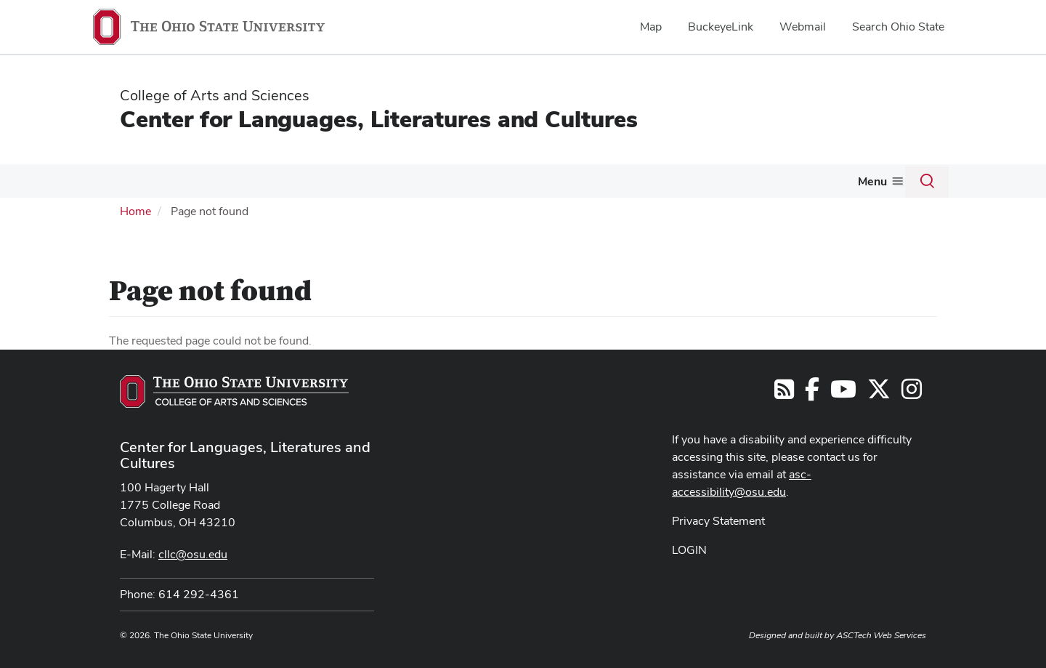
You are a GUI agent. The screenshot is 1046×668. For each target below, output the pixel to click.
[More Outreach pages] (594, 184)
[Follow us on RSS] (784, 392)
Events (718, 180)
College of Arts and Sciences (214, 95)
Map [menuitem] (651, 26)
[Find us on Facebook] (812, 392)
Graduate (370, 180)
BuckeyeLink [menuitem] (720, 26)
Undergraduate (278, 180)
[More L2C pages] (217, 184)
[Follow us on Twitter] (879, 392)
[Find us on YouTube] (843, 392)
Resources (644, 180)
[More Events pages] (741, 184)
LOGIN (689, 548)
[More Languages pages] (166, 184)
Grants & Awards (467, 180)
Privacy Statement (718, 519)
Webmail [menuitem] (802, 26)
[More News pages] (800, 184)
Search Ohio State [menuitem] (898, 26)
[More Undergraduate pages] (323, 184)
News (779, 180)
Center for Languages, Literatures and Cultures (379, 119)
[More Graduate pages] (399, 184)
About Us (847, 180)
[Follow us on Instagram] (911, 392)
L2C (200, 180)
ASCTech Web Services (881, 634)
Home (135, 209)
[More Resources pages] (678, 184)
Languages (133, 180)
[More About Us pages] (878, 184)
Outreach (564, 180)
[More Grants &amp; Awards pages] (518, 184)
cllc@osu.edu (192, 552)
